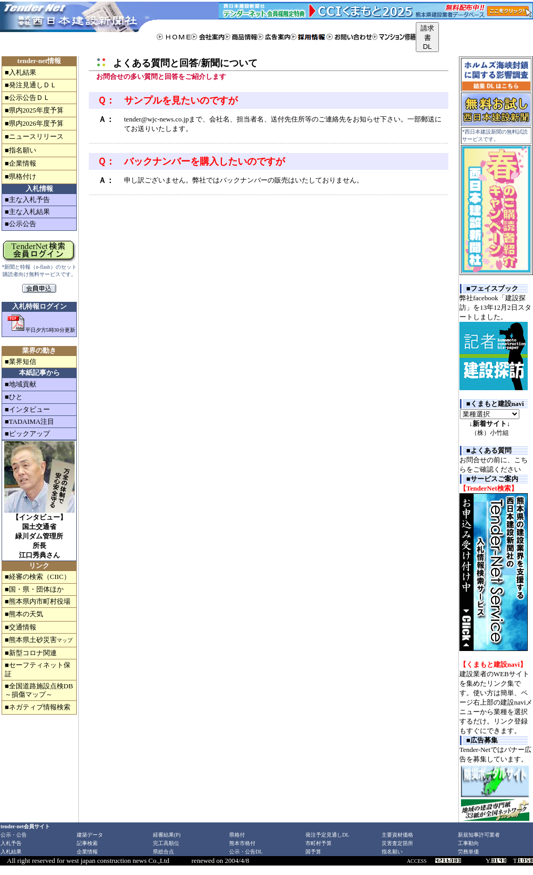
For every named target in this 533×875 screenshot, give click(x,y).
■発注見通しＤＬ (31, 85)
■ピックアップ (27, 434)
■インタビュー (27, 409)
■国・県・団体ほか (34, 589)
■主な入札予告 (27, 200)
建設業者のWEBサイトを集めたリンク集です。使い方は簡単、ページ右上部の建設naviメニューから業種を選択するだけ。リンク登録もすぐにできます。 (495, 702)
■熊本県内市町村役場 (37, 601)
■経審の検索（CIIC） (37, 577)
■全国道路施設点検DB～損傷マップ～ (39, 690)
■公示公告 (20, 224)
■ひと (14, 397)
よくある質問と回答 (155, 63)
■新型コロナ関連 (31, 653)
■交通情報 (20, 627)
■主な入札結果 (27, 212)
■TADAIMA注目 (29, 421)
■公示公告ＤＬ (27, 97)
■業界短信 (20, 361)
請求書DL (427, 37)
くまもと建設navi (497, 404)
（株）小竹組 (490, 432)
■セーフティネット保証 (37, 669)
